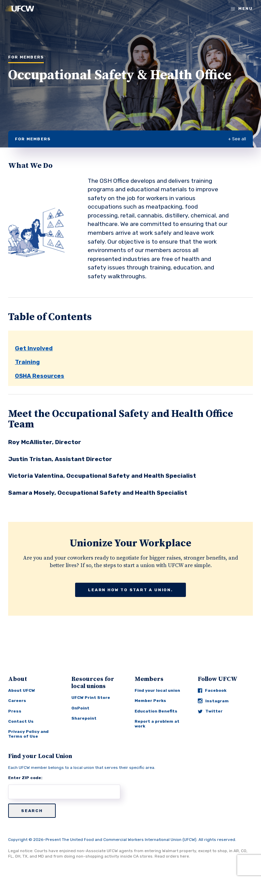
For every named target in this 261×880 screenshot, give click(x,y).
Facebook (212, 690)
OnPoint (80, 708)
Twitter (210, 711)
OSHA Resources (39, 375)
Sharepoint (84, 718)
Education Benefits (156, 711)
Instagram (213, 700)
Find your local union (157, 690)
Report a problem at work (157, 723)
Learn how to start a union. (130, 589)
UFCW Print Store (90, 697)
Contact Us (21, 721)
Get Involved (34, 348)
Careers (17, 700)
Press (14, 711)
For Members (33, 139)
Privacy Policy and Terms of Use (28, 734)
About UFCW (21, 690)
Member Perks (150, 700)
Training (27, 361)
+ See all (237, 138)
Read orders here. (172, 856)
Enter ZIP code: (25, 777)
